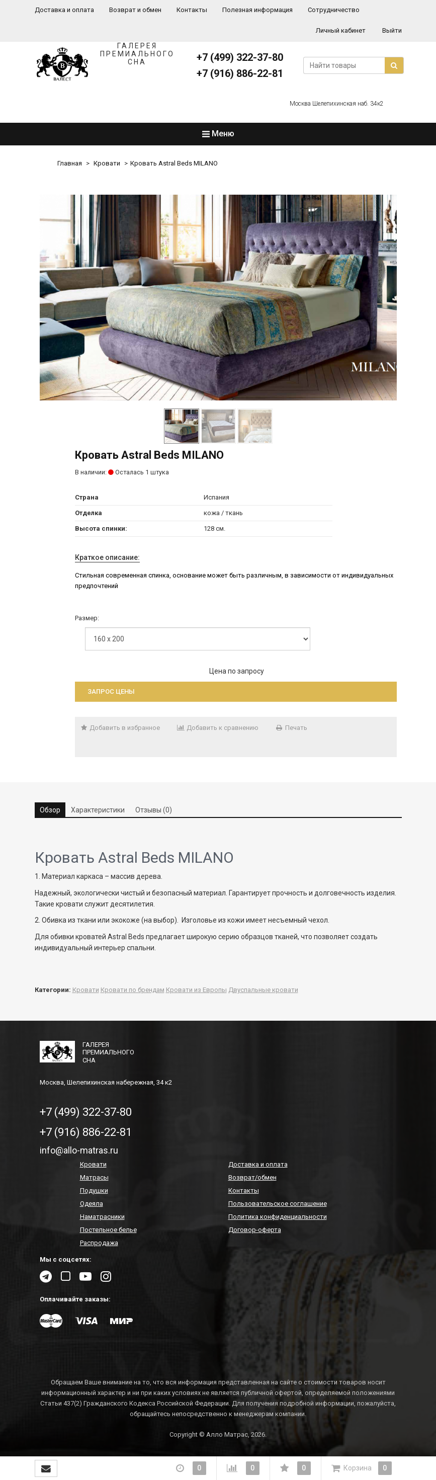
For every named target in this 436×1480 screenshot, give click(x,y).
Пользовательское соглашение (277, 1203)
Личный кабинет (341, 30)
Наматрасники (102, 1216)
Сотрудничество (334, 10)
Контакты (192, 10)
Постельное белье (108, 1230)
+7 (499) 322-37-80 (240, 57)
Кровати (107, 163)
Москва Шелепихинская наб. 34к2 (337, 103)
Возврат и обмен (135, 10)
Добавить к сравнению (217, 727)
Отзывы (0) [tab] (153, 810)
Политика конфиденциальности (277, 1216)
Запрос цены (111, 691)
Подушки (94, 1190)
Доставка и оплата (64, 10)
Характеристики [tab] (98, 810)
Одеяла (91, 1203)
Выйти (392, 30)
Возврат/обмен (252, 1177)
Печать (291, 727)
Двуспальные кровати (263, 990)
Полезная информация (257, 10)
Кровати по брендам (132, 990)
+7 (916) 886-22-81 (240, 73)
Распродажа (99, 1243)
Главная (69, 163)
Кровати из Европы (196, 990)
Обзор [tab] (50, 810)
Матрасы (94, 1177)
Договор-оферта (254, 1230)
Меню (218, 133)
